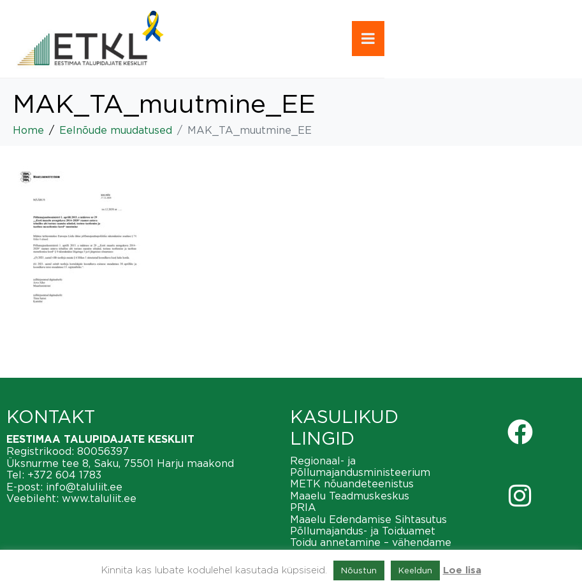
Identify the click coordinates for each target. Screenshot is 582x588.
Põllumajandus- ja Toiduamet (362, 530)
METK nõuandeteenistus (352, 483)
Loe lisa (462, 570)
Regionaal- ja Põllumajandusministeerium (360, 466)
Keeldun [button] (415, 570)
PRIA (303, 507)
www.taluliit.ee (99, 498)
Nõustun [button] (359, 570)
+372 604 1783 (64, 474)
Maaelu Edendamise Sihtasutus (368, 519)
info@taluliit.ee (84, 486)
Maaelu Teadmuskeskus (349, 495)
